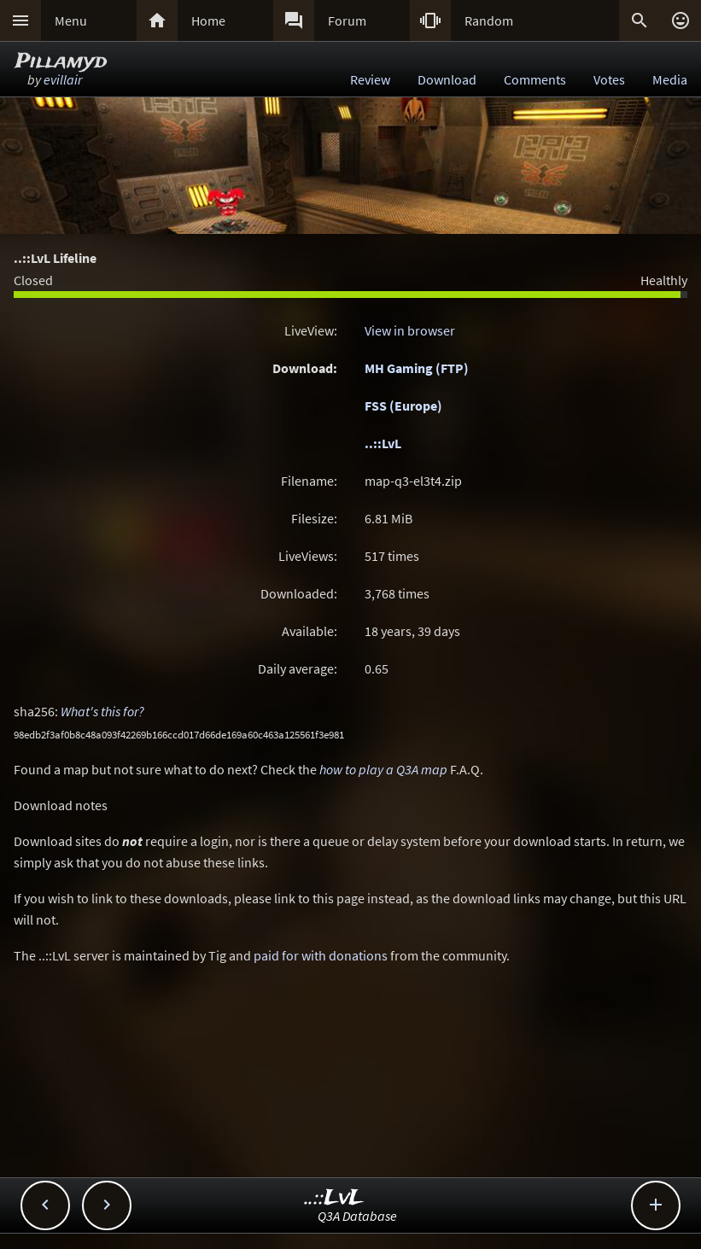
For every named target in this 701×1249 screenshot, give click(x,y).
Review (370, 79)
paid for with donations (321, 955)
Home (208, 20)
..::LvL (383, 443)
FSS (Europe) (403, 405)
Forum (347, 20)
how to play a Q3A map (383, 769)
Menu (71, 20)
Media (669, 79)
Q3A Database (357, 1215)
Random (488, 20)
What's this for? (102, 711)
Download (447, 79)
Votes (609, 79)
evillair (63, 79)
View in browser (410, 330)
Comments (535, 79)
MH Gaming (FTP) (417, 367)
